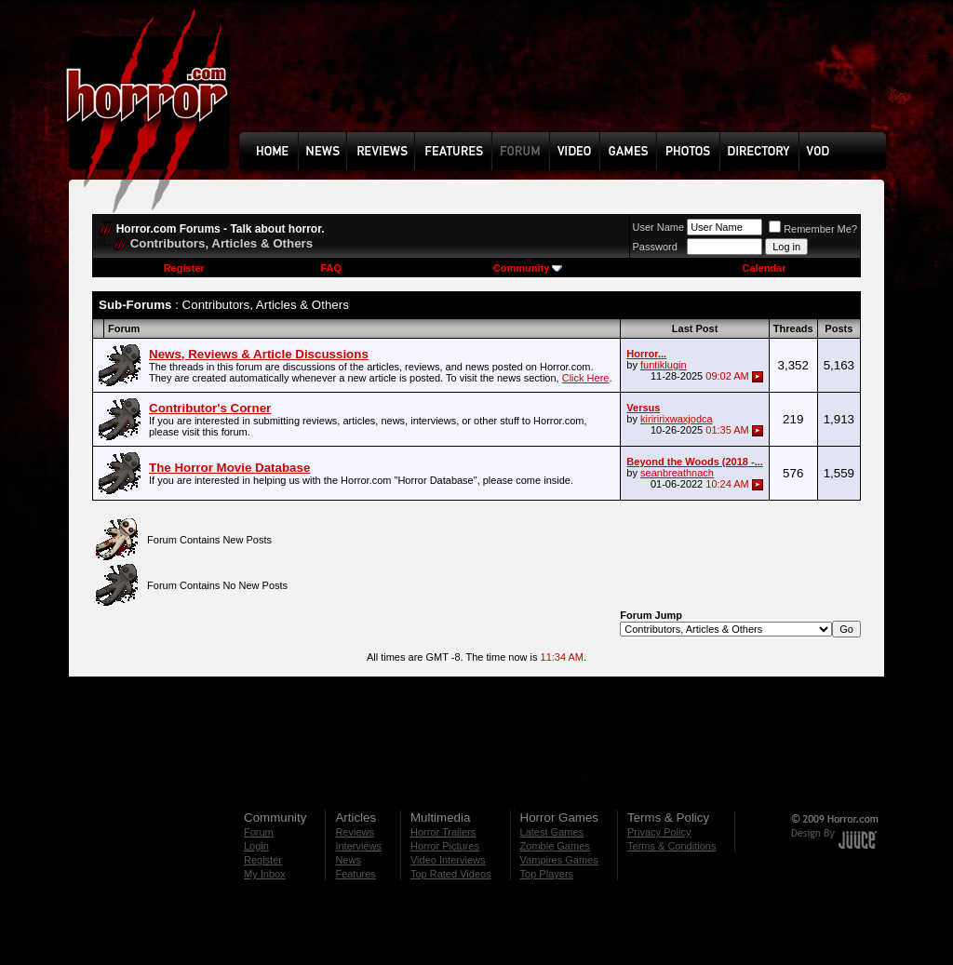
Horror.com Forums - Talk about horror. (220, 228)
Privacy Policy (659, 832)
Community (528, 268)
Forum (259, 832)
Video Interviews (448, 859)
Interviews (358, 845)
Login (256, 845)
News (348, 859)
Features (355, 873)
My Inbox (265, 873)
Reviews (354, 832)
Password (655, 246)
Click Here (586, 377)
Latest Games (552, 832)
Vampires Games (559, 859)
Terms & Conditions (671, 845)
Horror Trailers (443, 832)
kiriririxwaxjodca (676, 418)
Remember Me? (813, 229)
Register (184, 268)
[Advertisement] (568, 80)
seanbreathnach (677, 472)
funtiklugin (663, 364)
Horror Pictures (444, 845)
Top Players (546, 873)
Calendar (763, 268)
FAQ (331, 268)
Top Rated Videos (450, 873)
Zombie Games (555, 845)
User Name (659, 227)
